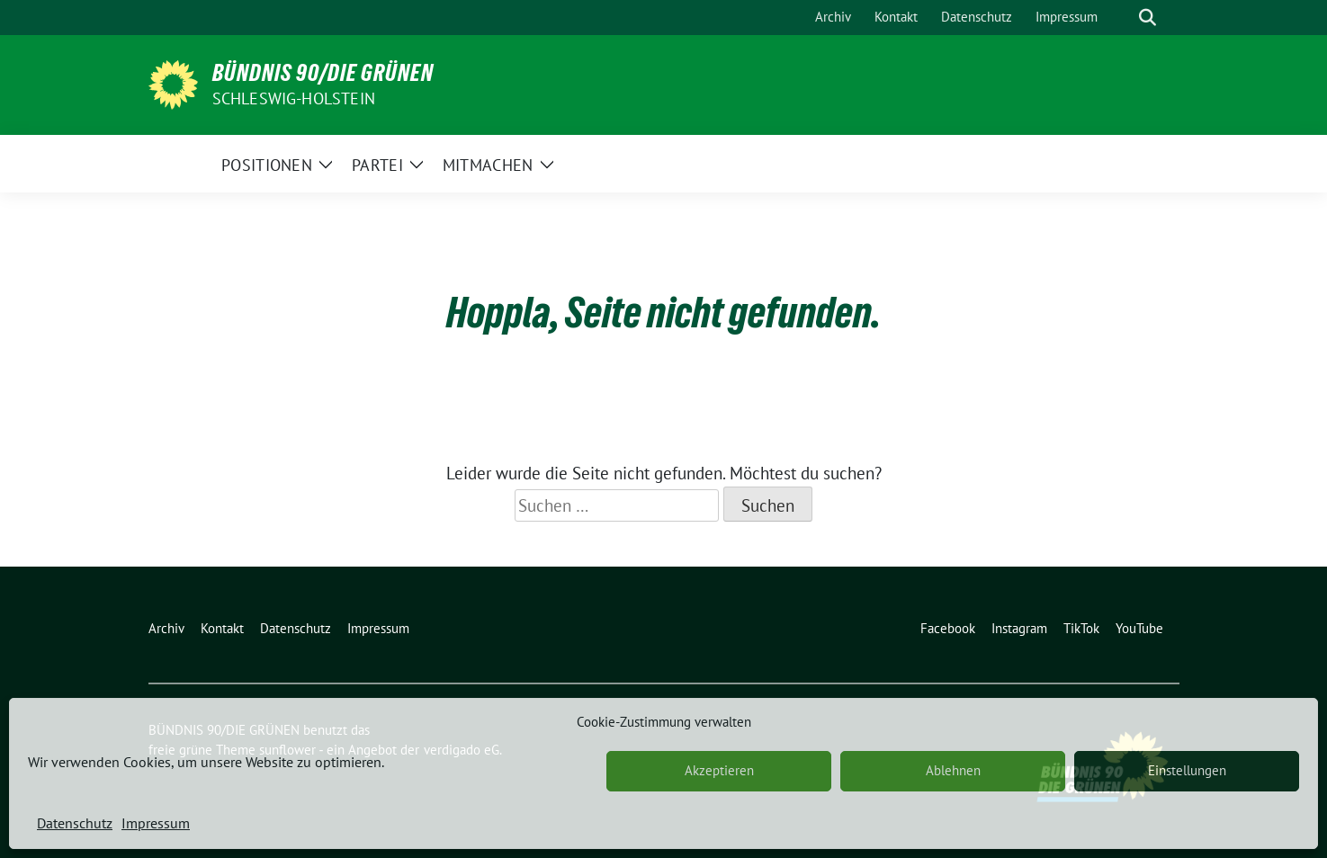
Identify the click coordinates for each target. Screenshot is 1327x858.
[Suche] (1122, 17)
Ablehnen (953, 770)
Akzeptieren (719, 770)
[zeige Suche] (1147, 17)
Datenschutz (74, 823)
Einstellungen (1187, 770)
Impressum (155, 823)
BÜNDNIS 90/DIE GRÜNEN (323, 72)
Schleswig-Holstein (294, 98)
